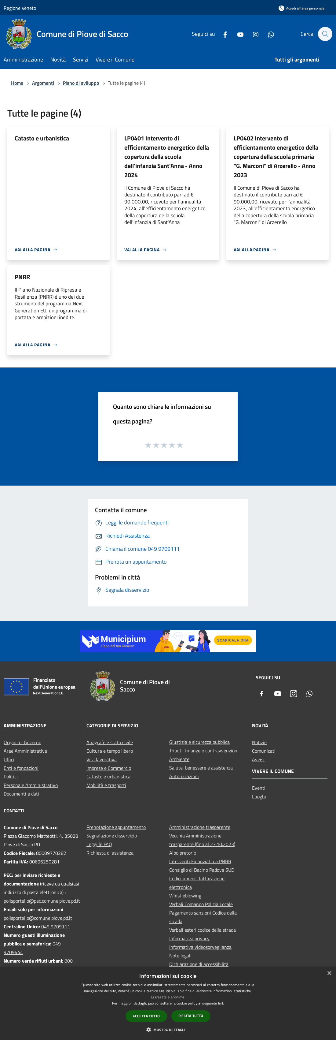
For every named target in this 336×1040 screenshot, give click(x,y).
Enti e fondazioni (21, 768)
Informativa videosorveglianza (200, 947)
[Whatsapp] (268, 34)
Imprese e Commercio (108, 768)
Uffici (9, 759)
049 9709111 (55, 926)
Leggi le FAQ (99, 844)
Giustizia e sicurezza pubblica (199, 742)
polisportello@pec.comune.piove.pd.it (42, 900)
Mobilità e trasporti (106, 785)
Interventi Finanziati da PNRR (200, 861)
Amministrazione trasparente (199, 827)
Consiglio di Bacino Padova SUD (201, 870)
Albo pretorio (182, 852)
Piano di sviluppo (81, 83)
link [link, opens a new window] (221, 1003)
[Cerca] (325, 34)
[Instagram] (253, 34)
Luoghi (259, 796)
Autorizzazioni (184, 776)
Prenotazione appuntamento (116, 827)
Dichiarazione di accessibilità (198, 964)
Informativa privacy (189, 938)
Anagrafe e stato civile (109, 742)
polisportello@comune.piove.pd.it (38, 918)
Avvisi (258, 759)
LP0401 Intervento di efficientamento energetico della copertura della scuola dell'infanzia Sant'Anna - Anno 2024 (166, 156)
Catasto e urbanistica (42, 138)
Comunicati (264, 751)
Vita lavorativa (101, 759)
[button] (168, 1030)
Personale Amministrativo (31, 785)
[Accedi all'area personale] (301, 8)
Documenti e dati (21, 793)
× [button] (329, 973)
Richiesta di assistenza (109, 852)
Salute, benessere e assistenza (201, 767)
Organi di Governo (22, 742)
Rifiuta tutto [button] (190, 1016)
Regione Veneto (20, 8)
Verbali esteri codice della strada (202, 930)
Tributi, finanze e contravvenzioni (204, 750)
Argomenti (43, 83)
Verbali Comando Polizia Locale (201, 904)
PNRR (22, 276)
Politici (11, 776)
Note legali (180, 955)
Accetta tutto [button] (146, 1016)
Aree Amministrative (25, 751)
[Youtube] (237, 34)
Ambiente (179, 759)
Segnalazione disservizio (111, 835)
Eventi (258, 788)
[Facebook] (222, 34)
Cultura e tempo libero (109, 751)
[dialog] (168, 1003)
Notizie (259, 742)
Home (17, 83)
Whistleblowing (185, 895)
